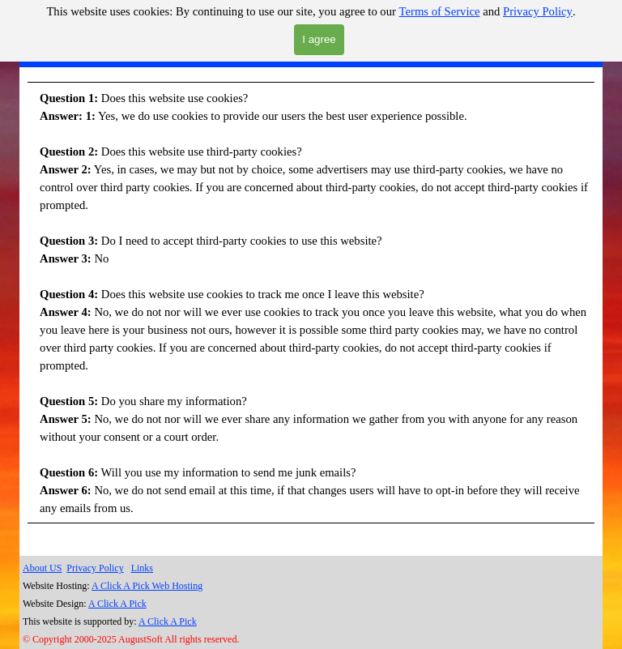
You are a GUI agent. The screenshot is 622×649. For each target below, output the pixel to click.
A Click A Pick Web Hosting (147, 585)
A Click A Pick (117, 603)
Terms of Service (439, 11)
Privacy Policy (538, 11)
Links (142, 568)
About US (42, 568)
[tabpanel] (311, 314)
